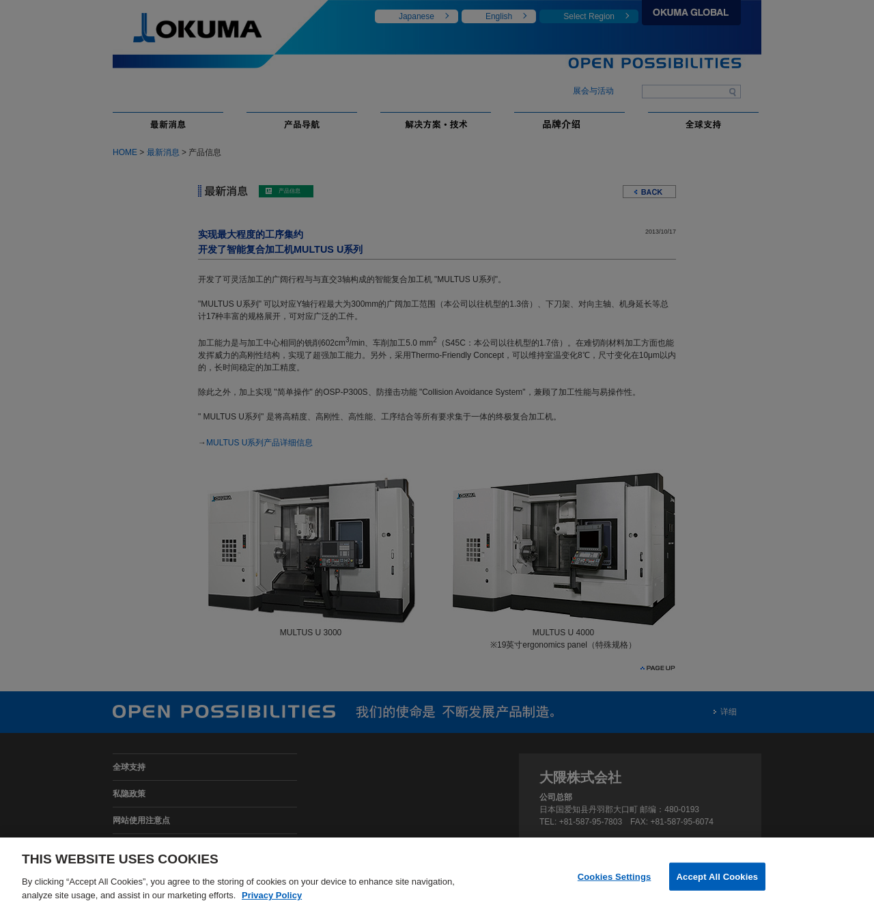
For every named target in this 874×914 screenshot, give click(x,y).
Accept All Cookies (718, 881)
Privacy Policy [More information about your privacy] (272, 900)
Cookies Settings (614, 881)
